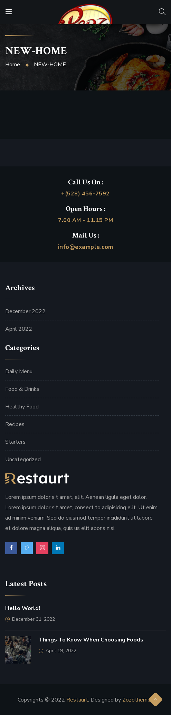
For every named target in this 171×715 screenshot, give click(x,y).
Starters (15, 442)
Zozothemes (137, 700)
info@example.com (85, 247)
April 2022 (18, 329)
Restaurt (77, 700)
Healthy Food (22, 406)
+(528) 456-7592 (85, 193)
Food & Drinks (22, 389)
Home (12, 64)
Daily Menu (18, 371)
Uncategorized (23, 459)
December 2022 (25, 311)
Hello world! (22, 608)
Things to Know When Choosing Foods (91, 640)
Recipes (15, 424)
